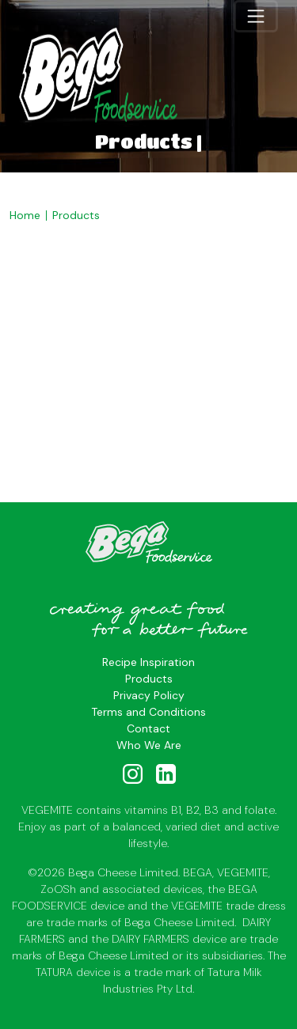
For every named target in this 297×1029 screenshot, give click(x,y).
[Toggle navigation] (256, 16)
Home (25, 215)
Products (76, 215)
